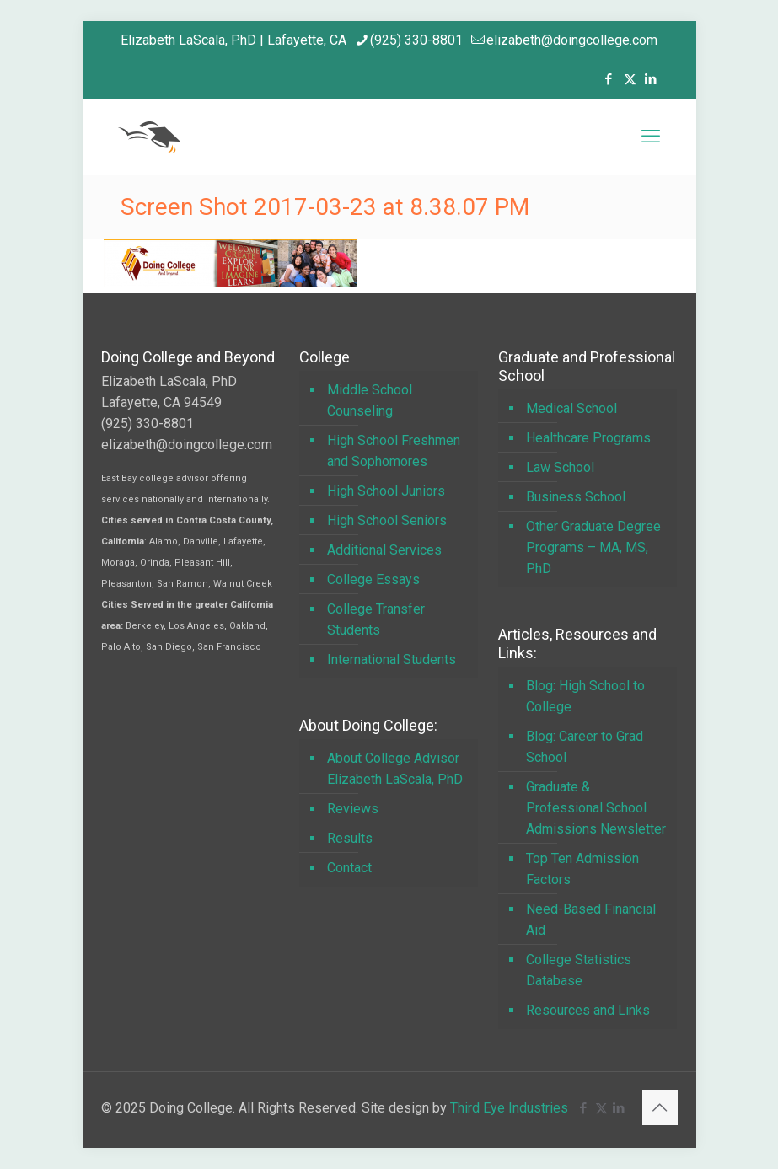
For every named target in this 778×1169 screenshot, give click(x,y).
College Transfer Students (376, 619)
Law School (560, 467)
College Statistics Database (578, 970)
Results (350, 838)
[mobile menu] (650, 136)
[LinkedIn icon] (651, 79)
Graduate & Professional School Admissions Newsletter (596, 808)
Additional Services (384, 550)
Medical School (571, 408)
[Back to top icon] (660, 1107)
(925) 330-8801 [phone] (416, 40)
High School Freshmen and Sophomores (393, 450)
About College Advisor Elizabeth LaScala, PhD (395, 768)
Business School (575, 497)
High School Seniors (387, 520)
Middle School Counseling (369, 400)
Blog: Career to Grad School (584, 746)
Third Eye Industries (509, 1108)
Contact (349, 868)
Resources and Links (588, 1010)
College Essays (373, 579)
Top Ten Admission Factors (582, 868)
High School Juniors (386, 491)
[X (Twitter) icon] (630, 79)
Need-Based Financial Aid (591, 919)
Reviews (352, 809)
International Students (391, 660)
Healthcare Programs (588, 438)
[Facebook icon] (609, 79)
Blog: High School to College (585, 696)
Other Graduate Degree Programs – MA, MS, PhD (593, 547)
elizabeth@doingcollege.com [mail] (571, 40)
